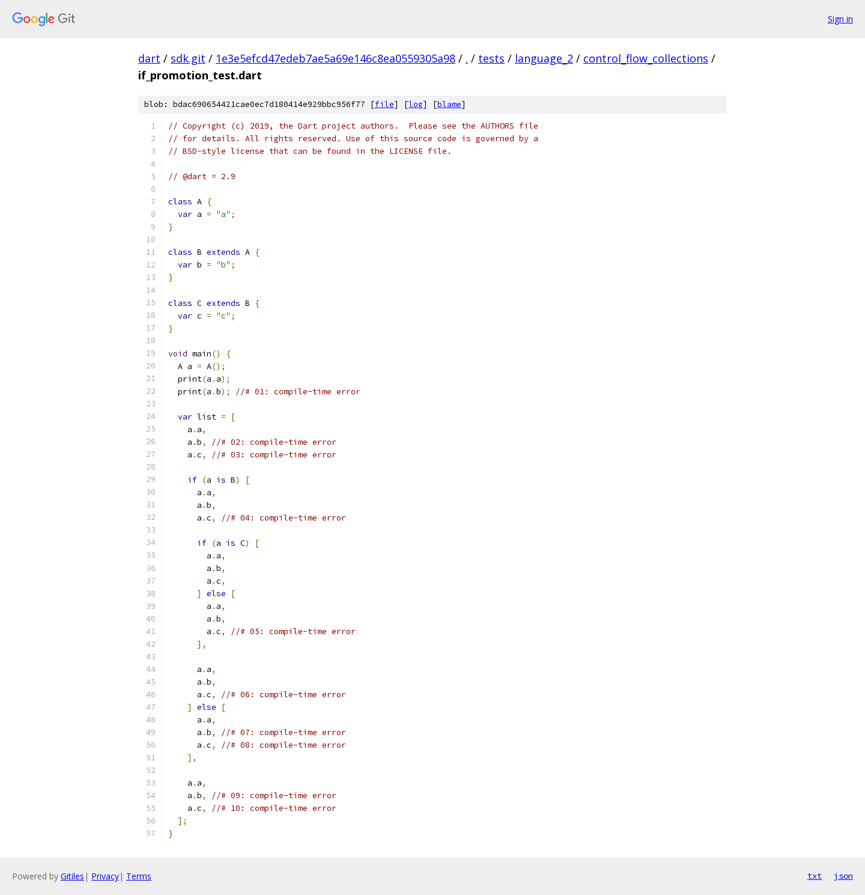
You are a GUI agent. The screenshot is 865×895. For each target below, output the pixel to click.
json (843, 875)
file (384, 104)
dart (149, 58)
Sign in (840, 19)
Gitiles (72, 876)
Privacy (105, 876)
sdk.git (188, 58)
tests (491, 58)
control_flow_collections (645, 58)
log (415, 104)
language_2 (544, 58)
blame (449, 104)
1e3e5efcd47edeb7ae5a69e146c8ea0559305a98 (335, 58)
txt (814, 875)
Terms (138, 876)
